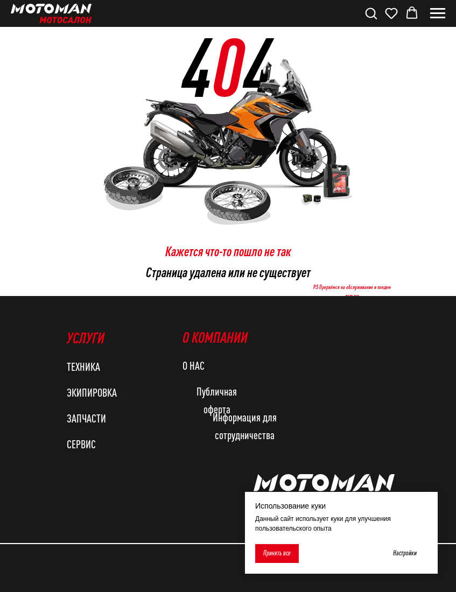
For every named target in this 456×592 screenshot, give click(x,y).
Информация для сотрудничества (245, 426)
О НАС (194, 365)
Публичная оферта (217, 400)
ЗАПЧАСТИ (86, 418)
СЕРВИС (81, 444)
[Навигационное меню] (437, 13)
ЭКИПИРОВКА (92, 392)
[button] (370, 12)
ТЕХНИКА (83, 366)
